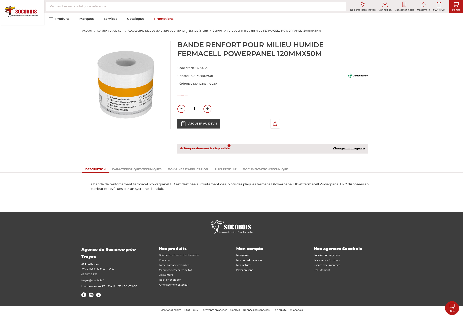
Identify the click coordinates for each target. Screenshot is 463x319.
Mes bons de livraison (249, 260)
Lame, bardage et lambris (174, 265)
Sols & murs (166, 275)
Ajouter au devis (198, 124)
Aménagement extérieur (174, 285)
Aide (452, 308)
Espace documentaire (327, 265)
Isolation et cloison (110, 30)
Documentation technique (265, 169)
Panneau (164, 260)
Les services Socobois (326, 260)
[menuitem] (59, 19)
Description (95, 169)
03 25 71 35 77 (89, 274)
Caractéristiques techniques (136, 169)
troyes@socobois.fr (93, 280)
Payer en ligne (244, 270)
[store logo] (22, 12)
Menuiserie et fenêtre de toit (175, 270)
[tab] (95, 169)
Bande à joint (198, 30)
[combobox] (196, 6)
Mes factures (243, 265)
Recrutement (322, 270)
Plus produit (225, 169)
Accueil (87, 30)
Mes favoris (423, 10)
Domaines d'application (188, 169)
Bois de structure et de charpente (179, 255)
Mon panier (243, 255)
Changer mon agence (349, 148)
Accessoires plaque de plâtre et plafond (156, 30)
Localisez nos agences (327, 255)
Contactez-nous (404, 6)
